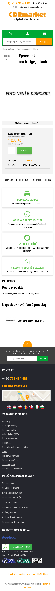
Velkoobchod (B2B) (10, 434)
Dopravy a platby (9, 430)
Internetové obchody (15, 574)
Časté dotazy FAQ (10, 438)
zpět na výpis (7, 58)
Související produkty (42, 180)
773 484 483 (15, 379)
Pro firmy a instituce (10, 456)
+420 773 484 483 (19, 3)
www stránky (31, 574)
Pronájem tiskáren (10, 460)
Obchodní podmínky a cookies (15, 447)
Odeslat (42, 358)
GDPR (4, 451)
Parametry (8, 180)
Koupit (24, 150)
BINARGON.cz (43, 574)
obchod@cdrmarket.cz (32, 7)
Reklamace (7, 443)
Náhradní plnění (8, 464)
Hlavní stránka (8, 49)
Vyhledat (44, 42)
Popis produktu (22, 180)
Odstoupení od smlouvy (12, 468)
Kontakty (6, 421)
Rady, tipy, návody (9, 425)
